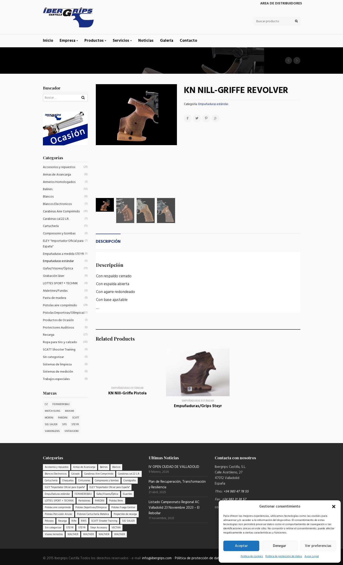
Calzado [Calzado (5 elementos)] (75, 474)
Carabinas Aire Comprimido (61, 211)
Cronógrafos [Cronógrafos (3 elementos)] (129, 481)
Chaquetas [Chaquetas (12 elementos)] (68, 481)
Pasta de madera (54, 298)
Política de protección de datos (283, 556)
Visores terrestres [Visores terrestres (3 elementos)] (54, 534)
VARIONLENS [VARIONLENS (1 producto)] (52, 431)
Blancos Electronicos (57, 204)
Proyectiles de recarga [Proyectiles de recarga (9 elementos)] (125, 514)
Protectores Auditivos (58, 327)
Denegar (279, 546)
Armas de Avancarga (57, 174)
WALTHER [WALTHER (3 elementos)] (72, 534)
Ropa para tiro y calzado (60, 342)
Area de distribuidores (281, 3)
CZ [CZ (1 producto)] (46, 404)
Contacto (188, 41)
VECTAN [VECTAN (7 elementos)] (116, 528)
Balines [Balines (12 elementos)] (104, 467)
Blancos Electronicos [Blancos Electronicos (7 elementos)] (56, 474)
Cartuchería (51, 226)
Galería (166, 41)
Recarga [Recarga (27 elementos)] (62, 521)
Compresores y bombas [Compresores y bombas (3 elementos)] (107, 481)
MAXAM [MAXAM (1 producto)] (69, 411)
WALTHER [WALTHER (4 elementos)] (119, 534)
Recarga (48, 335)
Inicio (48, 41)
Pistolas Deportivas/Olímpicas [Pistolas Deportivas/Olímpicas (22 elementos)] (91, 507)
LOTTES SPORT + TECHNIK (60, 283)
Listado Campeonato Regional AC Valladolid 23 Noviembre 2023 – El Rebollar (174, 507)
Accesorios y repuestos (59, 167)
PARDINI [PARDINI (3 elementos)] (99, 501)
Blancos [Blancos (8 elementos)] (116, 467)
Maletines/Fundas (55, 291)
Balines (47, 189)
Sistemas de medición (58, 371)
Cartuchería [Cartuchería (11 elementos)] (51, 481)
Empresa (67, 41)
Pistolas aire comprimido (60, 305)
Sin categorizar (53, 357)
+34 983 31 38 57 (234, 499)
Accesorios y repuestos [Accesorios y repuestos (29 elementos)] (56, 467)
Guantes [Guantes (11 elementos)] (127, 494)
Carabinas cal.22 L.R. (56, 219)
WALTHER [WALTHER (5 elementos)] (88, 534)
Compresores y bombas (59, 233)
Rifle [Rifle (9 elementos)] (73, 521)
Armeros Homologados (59, 182)
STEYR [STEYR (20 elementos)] (70, 528)
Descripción (108, 242)
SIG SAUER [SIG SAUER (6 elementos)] (128, 521)
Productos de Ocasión (58, 320)
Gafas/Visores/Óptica (58, 268)
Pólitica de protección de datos (199, 558)
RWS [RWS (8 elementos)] (84, 521)
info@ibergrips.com (157, 558)
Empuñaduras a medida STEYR (63, 254)
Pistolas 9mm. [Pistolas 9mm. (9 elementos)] (116, 501)
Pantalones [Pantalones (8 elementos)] (84, 501)
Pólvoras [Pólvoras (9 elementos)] (49, 521)
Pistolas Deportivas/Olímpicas (63, 313)
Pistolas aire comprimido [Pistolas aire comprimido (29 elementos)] (58, 507)
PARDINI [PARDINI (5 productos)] (62, 418)
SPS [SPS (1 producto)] (64, 424)
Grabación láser (53, 276)
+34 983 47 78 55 (236, 491)
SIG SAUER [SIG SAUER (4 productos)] (51, 424)
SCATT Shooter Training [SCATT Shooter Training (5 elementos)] (104, 521)
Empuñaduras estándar (213, 104)
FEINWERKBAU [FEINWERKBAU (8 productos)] (61, 404)
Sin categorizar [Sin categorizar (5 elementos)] (53, 528)
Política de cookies (252, 556)
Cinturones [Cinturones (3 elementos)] (84, 481)
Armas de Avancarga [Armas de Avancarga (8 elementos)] (84, 467)
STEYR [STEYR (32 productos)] (75, 424)
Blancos (48, 196)
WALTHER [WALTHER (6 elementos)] (104, 534)
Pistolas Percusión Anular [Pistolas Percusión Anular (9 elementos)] (58, 514)
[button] (333, 506)
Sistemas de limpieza (57, 364)
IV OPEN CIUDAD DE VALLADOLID (174, 467)
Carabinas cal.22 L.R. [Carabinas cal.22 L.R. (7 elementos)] (129, 474)
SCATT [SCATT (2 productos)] (75, 418)
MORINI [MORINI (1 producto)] (49, 418)
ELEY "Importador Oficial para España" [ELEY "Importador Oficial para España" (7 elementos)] (65, 487)
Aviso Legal (312, 556)
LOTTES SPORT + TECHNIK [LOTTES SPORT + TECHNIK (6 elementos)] (59, 501)
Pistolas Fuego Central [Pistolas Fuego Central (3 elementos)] (123, 507)
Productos (94, 41)
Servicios (121, 41)
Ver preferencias (318, 546)
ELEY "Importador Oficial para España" (63, 243)
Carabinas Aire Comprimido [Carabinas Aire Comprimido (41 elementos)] (98, 474)
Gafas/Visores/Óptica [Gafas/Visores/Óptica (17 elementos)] (107, 494)
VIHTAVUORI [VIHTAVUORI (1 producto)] (71, 431)
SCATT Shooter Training (59, 349)
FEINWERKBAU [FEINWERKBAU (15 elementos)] (83, 494)
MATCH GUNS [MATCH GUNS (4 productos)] (52, 411)
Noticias (146, 41)
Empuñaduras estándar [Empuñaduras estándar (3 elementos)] (57, 494)
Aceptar (241, 546)
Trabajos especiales (56, 379)
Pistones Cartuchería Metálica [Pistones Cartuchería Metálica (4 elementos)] (93, 514)
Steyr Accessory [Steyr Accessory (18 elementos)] (98, 528)
